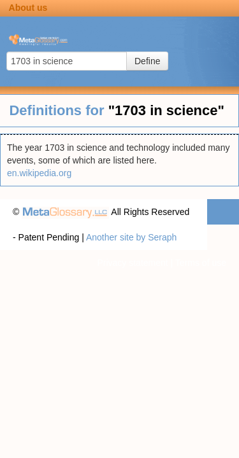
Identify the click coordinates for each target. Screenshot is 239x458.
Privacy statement (132, 263)
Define (147, 61)
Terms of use (200, 263)
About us (28, 8)
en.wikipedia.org (39, 173)
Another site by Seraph (131, 237)
